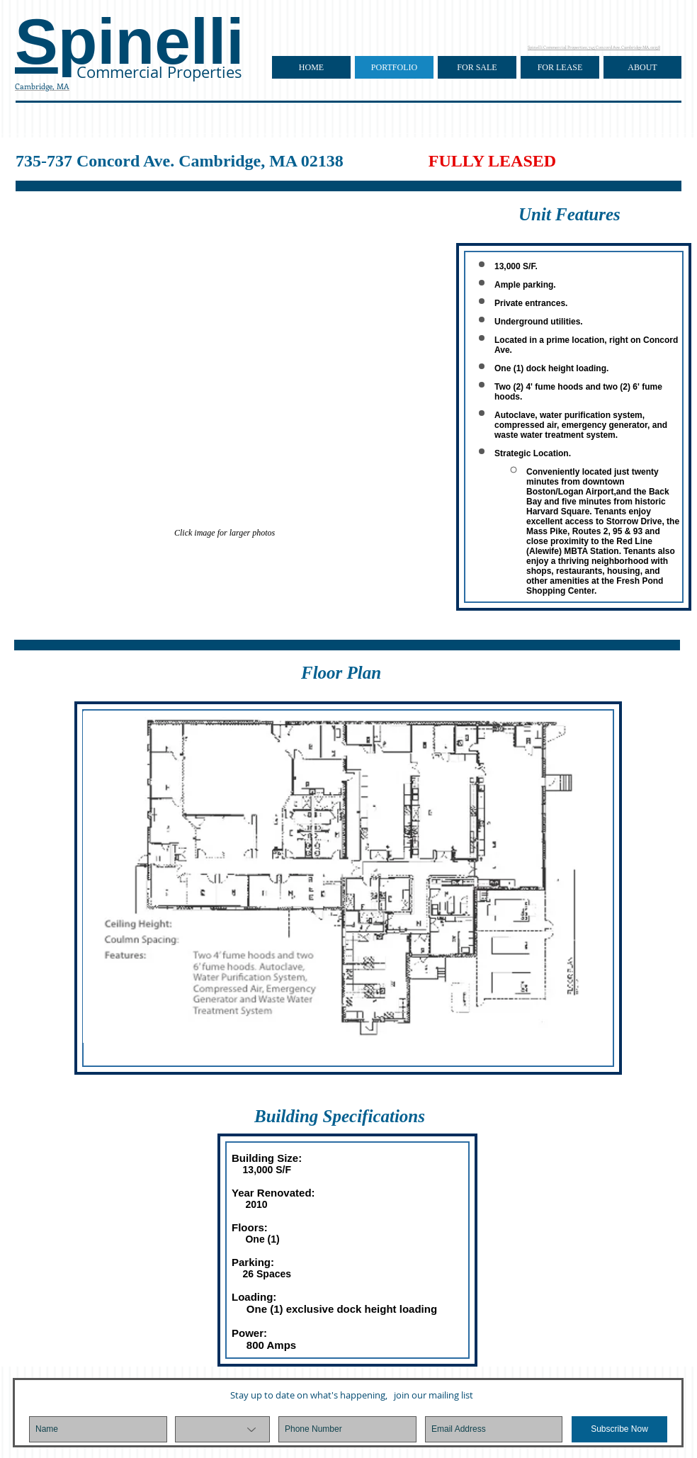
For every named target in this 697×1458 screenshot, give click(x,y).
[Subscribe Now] (619, 1429)
